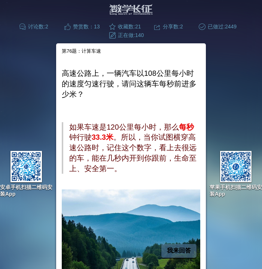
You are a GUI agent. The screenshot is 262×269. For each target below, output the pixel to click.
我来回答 (179, 250)
